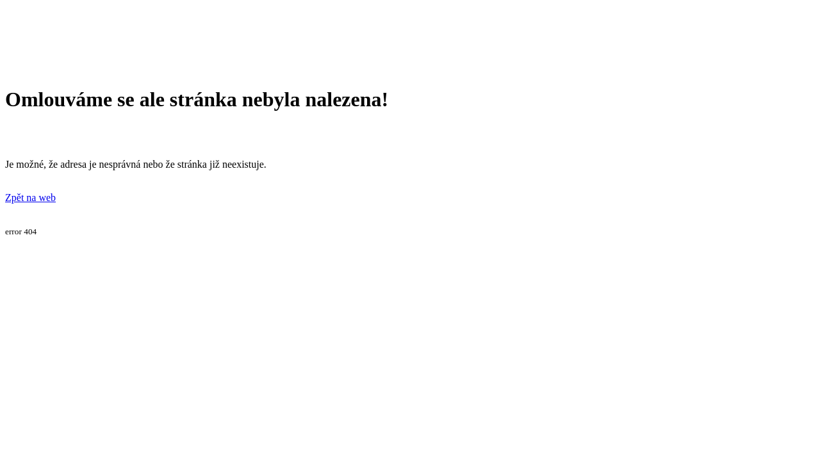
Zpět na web (30, 197)
